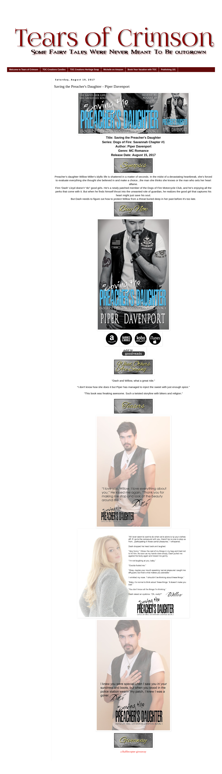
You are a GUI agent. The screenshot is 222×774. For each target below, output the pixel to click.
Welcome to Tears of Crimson (23, 69)
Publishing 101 (168, 69)
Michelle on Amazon (113, 69)
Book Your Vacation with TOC (142, 69)
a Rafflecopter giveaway (133, 751)
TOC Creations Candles (54, 69)
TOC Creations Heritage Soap (84, 69)
